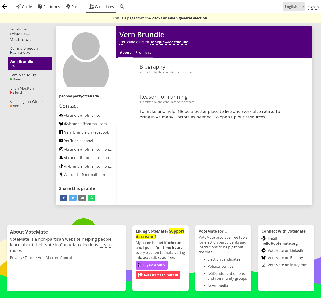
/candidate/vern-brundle (81, 96)
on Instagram (93, 149)
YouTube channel (76, 140)
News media (218, 285)
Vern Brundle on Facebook (84, 132)
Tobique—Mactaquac (169, 41)
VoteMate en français (56, 257)
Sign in (313, 6)
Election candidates (224, 259)
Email (279, 241)
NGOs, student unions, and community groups (227, 276)
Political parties (220, 266)
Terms (30, 257)
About (125, 52)
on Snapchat (92, 157)
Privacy (16, 257)
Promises (143, 52)
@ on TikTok (89, 166)
